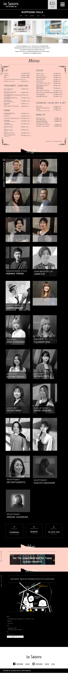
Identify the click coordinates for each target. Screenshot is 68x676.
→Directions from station (18, 636)
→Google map (10, 636)
